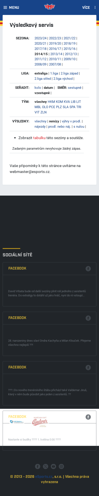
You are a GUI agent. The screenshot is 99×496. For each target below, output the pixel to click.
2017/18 (40, 48)
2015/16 (69, 48)
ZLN (43, 112)
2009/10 (69, 59)
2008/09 (40, 64)
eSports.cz (44, 487)
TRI (78, 107)
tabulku (39, 137)
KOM (59, 101)
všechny (40, 121)
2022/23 (55, 38)
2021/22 (69, 38)
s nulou (78, 126)
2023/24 (40, 38)
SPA (72, 107)
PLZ (59, 107)
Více (86, 8)
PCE (52, 107)
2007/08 (55, 64)
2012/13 (71, 54)
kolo (38, 87)
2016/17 (55, 48)
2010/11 (55, 59)
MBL (38, 107)
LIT (78, 101)
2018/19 (69, 43)
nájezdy (40, 126)
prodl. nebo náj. (59, 126)
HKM (51, 101)
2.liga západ (69, 73)
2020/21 (40, 43)
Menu (14, 8)
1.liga (54, 73)
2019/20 (55, 43)
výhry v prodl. (71, 121)
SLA (66, 107)
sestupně (74, 87)
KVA (67, 101)
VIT (37, 112)
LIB (73, 101)
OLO (45, 107)
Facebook (17, 317)
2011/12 (40, 59)
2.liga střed (43, 78)
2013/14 (56, 54)
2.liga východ (63, 78)
